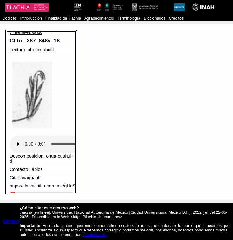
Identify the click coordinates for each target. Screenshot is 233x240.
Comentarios (94, 234)
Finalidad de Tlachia (63, 18)
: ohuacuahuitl (39, 49)
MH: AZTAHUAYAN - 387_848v (26, 33)
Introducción (31, 18)
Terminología (128, 18)
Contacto (11, 221)
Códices (9, 18)
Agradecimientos (99, 18)
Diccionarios (154, 18)
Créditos (176, 18)
